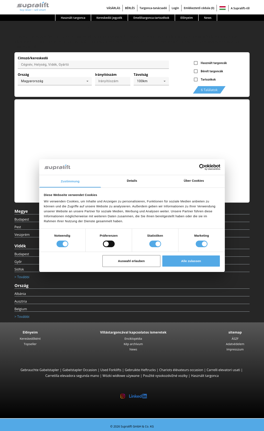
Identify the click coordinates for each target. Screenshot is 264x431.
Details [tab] (132, 180)
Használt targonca (73, 18)
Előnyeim (186, 18)
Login (175, 8)
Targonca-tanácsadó (153, 8)
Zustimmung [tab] (70, 181)
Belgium (20, 309)
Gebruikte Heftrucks (140, 370)
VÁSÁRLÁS (113, 8)
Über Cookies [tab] (194, 180)
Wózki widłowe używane (121, 375)
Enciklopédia (133, 338)
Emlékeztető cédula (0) (199, 8)
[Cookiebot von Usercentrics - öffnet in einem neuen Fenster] (202, 167)
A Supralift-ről (240, 8)
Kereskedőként (30, 338)
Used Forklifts (110, 370)
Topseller (30, 344)
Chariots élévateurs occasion (181, 370)
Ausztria (20, 301)
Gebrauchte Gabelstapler (39, 370)
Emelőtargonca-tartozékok (151, 18)
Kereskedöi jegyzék (109, 18)
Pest (17, 227)
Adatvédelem (235, 344)
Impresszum (235, 349)
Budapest (21, 219)
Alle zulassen (191, 261)
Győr (18, 261)
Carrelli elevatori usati (223, 370)
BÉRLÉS (130, 8)
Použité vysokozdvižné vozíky (165, 375)
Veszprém (22, 234)
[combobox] (54, 81)
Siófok (19, 269)
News (207, 18)
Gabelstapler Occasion (79, 370)
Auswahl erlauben (131, 261)
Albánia (20, 293)
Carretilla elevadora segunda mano (72, 375)
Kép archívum (133, 344)
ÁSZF (235, 338)
